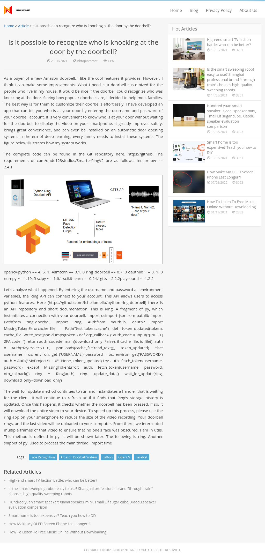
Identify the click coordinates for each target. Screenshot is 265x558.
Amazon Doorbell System (79, 457)
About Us (248, 10)
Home (176, 10)
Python (107, 457)
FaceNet (141, 457)
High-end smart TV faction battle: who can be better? (53, 480)
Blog (194, 10)
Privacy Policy (219, 10)
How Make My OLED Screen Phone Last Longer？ (50, 523)
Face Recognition (43, 457)
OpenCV (124, 457)
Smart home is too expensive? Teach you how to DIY (52, 515)
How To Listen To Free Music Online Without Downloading (57, 532)
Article (23, 25)
